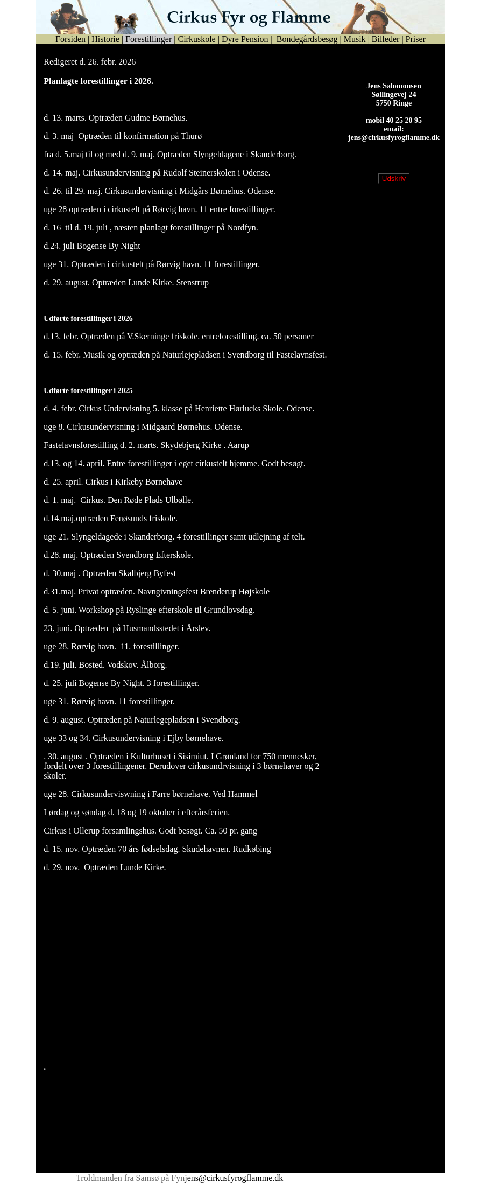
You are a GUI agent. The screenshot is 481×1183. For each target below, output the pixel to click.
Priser (416, 39)
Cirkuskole (196, 39)
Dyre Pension (245, 39)
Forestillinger (148, 39)
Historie (105, 39)
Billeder (386, 39)
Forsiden (70, 39)
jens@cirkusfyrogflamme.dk (394, 146)
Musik (355, 39)
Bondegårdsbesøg (306, 39)
